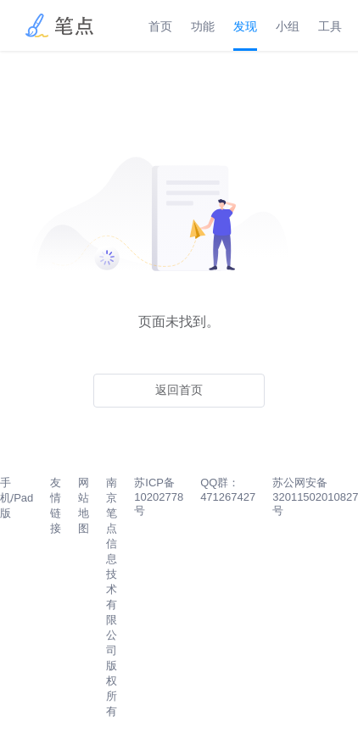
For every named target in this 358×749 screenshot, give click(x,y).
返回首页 (179, 390)
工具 (330, 26)
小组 (287, 26)
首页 (160, 26)
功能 (203, 26)
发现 (245, 26)
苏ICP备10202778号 (158, 496)
